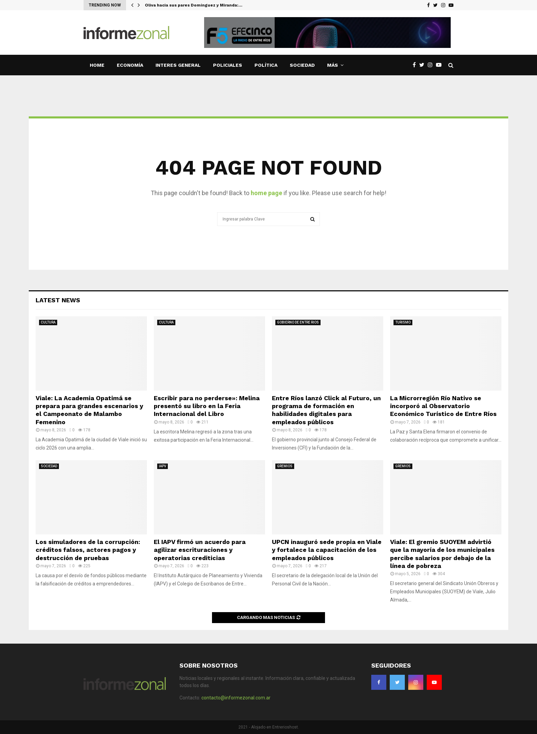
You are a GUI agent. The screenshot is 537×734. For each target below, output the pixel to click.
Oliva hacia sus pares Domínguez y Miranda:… (193, 5)
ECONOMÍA (130, 65)
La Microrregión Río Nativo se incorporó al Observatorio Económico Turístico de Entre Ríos (443, 406)
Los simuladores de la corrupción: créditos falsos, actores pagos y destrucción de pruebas (88, 549)
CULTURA (48, 322)
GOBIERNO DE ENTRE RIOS (298, 322)
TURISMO (403, 322)
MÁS (332, 65)
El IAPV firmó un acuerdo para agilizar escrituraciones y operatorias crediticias (200, 549)
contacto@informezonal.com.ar (236, 697)
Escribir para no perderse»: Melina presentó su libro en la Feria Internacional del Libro (207, 406)
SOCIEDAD (302, 65)
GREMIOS (284, 466)
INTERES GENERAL (178, 65)
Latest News (58, 300)
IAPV (162, 466)
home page (266, 193)
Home (97, 65)
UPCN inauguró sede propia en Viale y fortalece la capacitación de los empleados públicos (327, 549)
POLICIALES (227, 65)
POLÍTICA (265, 65)
